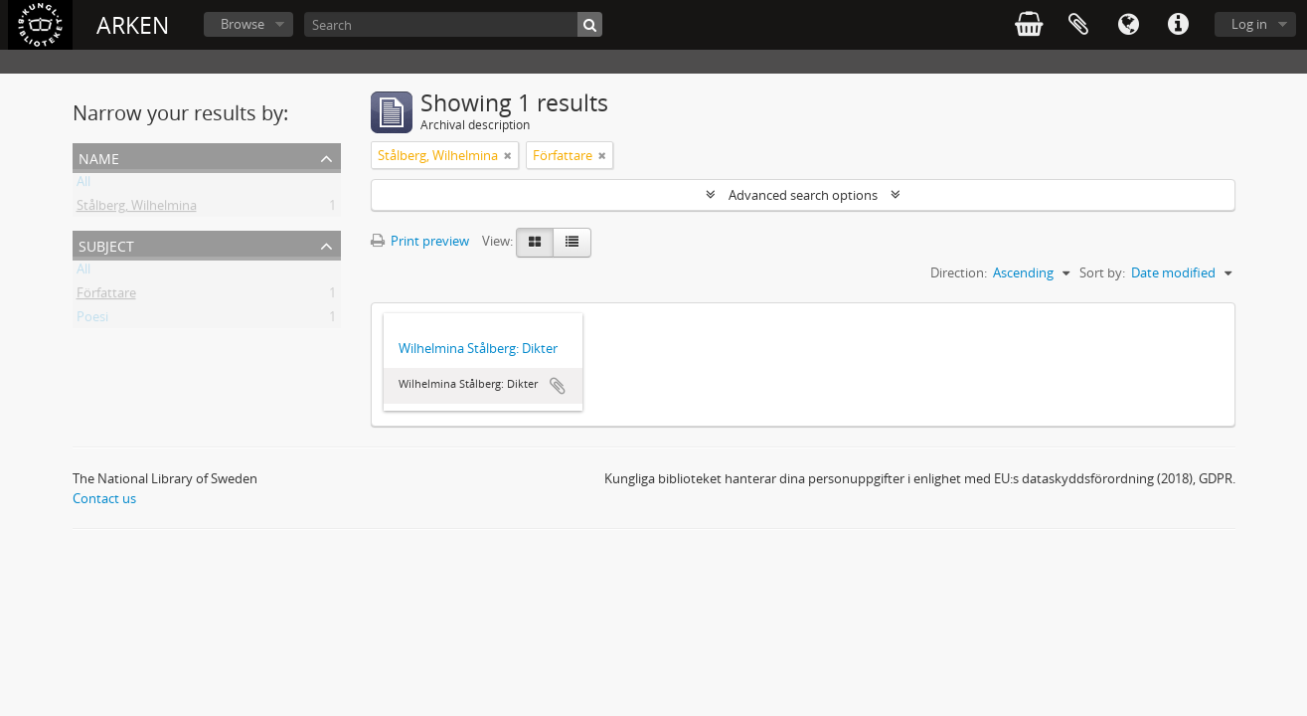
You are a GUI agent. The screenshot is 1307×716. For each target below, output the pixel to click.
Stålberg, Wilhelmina (137, 209)
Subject (106, 244)
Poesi (92, 320)
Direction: (958, 272)
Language (1128, 25)
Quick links (1178, 25)
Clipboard (1078, 25)
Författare (106, 296)
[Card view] (535, 243)
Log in (1249, 24)
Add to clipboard (558, 386)
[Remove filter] (508, 155)
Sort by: (1102, 272)
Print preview (420, 241)
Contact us (104, 498)
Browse (242, 24)
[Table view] (572, 243)
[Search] (453, 24)
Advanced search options (803, 195)
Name (99, 156)
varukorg (1029, 25)
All (83, 185)
